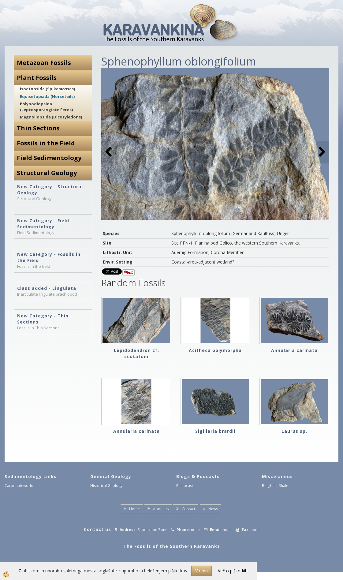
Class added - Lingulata (46, 288)
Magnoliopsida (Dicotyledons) (51, 117)
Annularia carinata (294, 350)
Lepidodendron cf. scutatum (136, 353)
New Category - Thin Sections (43, 319)
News (213, 508)
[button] (321, 152)
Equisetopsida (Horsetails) (47, 96)
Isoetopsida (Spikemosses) (47, 89)
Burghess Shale (275, 485)
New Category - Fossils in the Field (48, 257)
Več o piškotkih (233, 571)
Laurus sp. (294, 431)
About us (161, 508)
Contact (188, 508)
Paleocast (184, 485)
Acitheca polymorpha (215, 350)
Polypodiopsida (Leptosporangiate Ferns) (46, 106)
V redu (201, 571)
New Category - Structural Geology (50, 190)
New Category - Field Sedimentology (43, 224)
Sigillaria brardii (215, 431)
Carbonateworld (19, 485)
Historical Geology (106, 485)
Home (134, 508)
